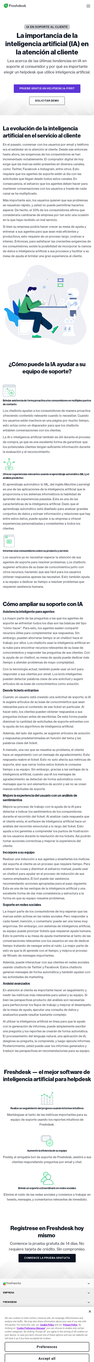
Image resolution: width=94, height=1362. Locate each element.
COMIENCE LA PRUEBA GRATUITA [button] (47, 1258)
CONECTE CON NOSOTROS (46, 1339)
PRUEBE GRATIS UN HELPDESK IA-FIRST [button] (47, 88)
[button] (88, 5)
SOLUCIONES (46, 1321)
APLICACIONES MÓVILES (46, 1330)
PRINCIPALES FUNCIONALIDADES (46, 1311)
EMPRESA (46, 1292)
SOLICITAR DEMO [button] (47, 100)
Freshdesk (15, 6)
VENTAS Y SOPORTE (46, 1349)
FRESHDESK (46, 1302)
